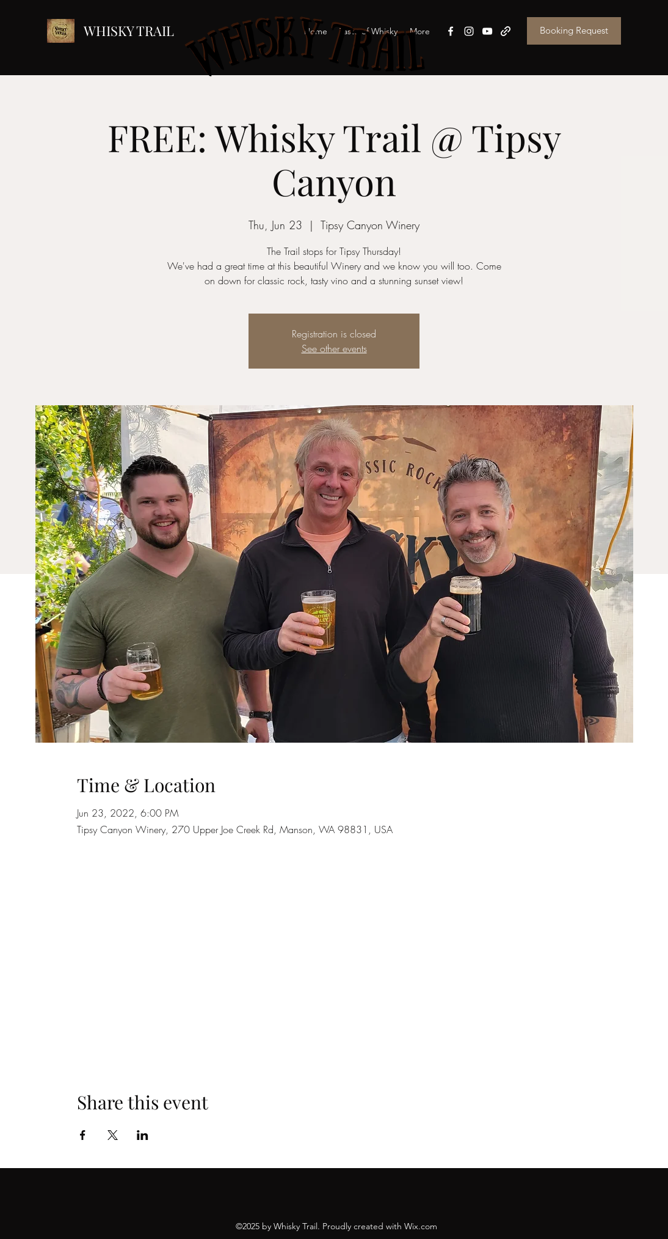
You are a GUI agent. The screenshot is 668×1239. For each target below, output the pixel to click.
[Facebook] (451, 31)
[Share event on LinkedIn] (142, 1135)
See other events (334, 348)
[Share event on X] (112, 1135)
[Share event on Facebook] (83, 1135)
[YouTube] (487, 31)
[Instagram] (469, 31)
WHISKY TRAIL (129, 30)
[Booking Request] (574, 31)
